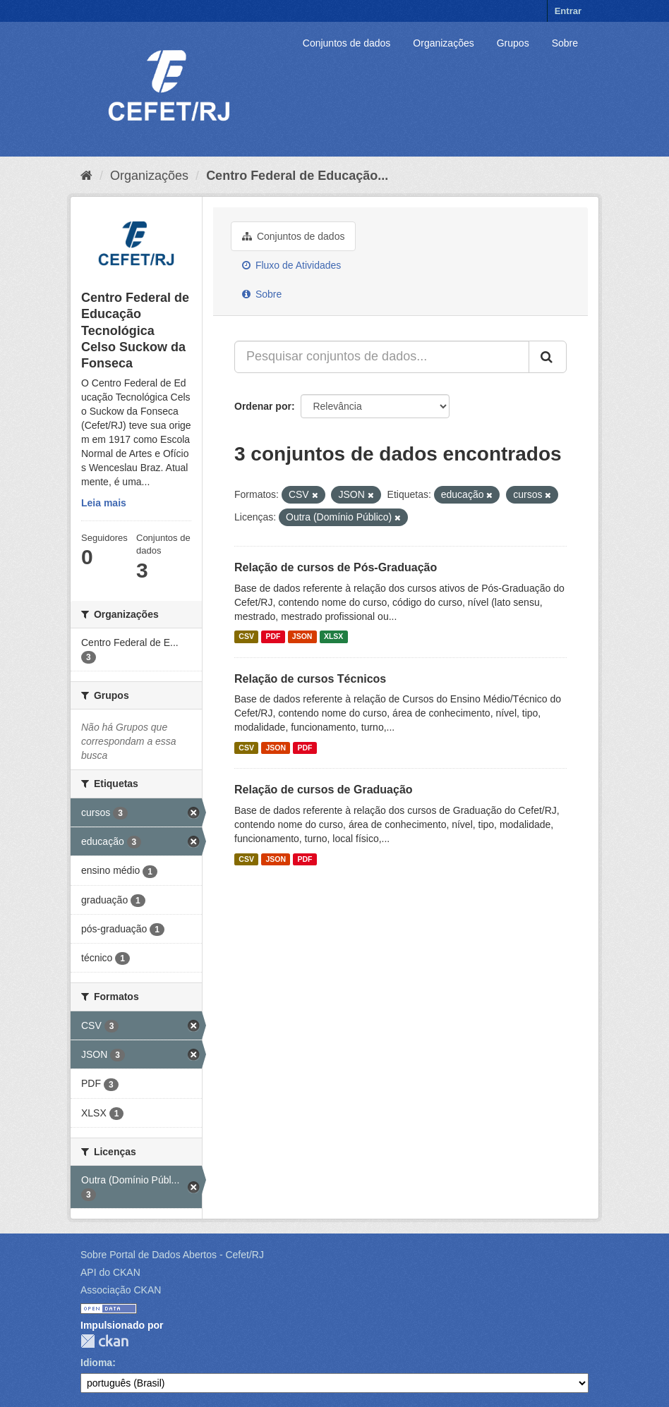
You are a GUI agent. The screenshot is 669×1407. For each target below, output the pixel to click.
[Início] (86, 176)
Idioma (96, 1362)
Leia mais (103, 502)
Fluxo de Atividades (291, 265)
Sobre (565, 43)
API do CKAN (110, 1272)
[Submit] (548, 357)
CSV (246, 637)
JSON (302, 637)
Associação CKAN (120, 1290)
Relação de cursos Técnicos (310, 679)
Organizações (443, 43)
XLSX (333, 637)
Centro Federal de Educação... (297, 176)
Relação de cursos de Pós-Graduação (335, 567)
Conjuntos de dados (347, 43)
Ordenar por (262, 406)
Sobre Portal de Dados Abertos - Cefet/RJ (172, 1254)
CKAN (104, 1341)
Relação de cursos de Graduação (323, 790)
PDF (272, 637)
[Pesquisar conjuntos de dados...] (381, 357)
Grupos (513, 43)
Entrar (568, 11)
